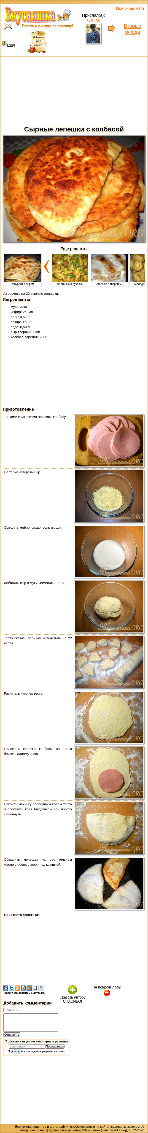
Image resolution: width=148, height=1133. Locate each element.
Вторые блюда (132, 29)
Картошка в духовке (70, 282)
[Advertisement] (74, 90)
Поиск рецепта (130, 8)
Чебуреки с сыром (22, 282)
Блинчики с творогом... (109, 282)
